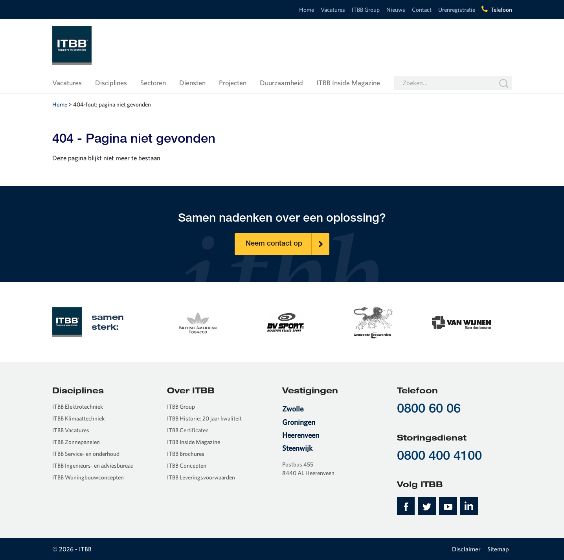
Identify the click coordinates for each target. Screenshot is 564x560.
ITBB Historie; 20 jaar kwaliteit (204, 418)
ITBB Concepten (186, 465)
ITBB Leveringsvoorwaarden (201, 477)
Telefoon (501, 9)
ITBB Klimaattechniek (78, 418)
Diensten (192, 83)
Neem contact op (287, 244)
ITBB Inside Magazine (348, 83)
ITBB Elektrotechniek (77, 406)
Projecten (232, 83)
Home (306, 9)
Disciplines (111, 83)
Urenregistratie (456, 9)
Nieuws (395, 9)
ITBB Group (366, 9)
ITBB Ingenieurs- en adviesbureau (93, 465)
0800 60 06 (429, 409)
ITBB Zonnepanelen (76, 442)
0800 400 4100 (439, 456)
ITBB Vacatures (70, 430)
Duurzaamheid (281, 83)
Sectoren (153, 83)
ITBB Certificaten (188, 430)
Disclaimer (466, 549)
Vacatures (333, 9)
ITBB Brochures (185, 453)
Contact (422, 9)
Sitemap (498, 549)
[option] (197, 321)
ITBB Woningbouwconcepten (88, 477)
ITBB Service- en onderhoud (85, 453)
